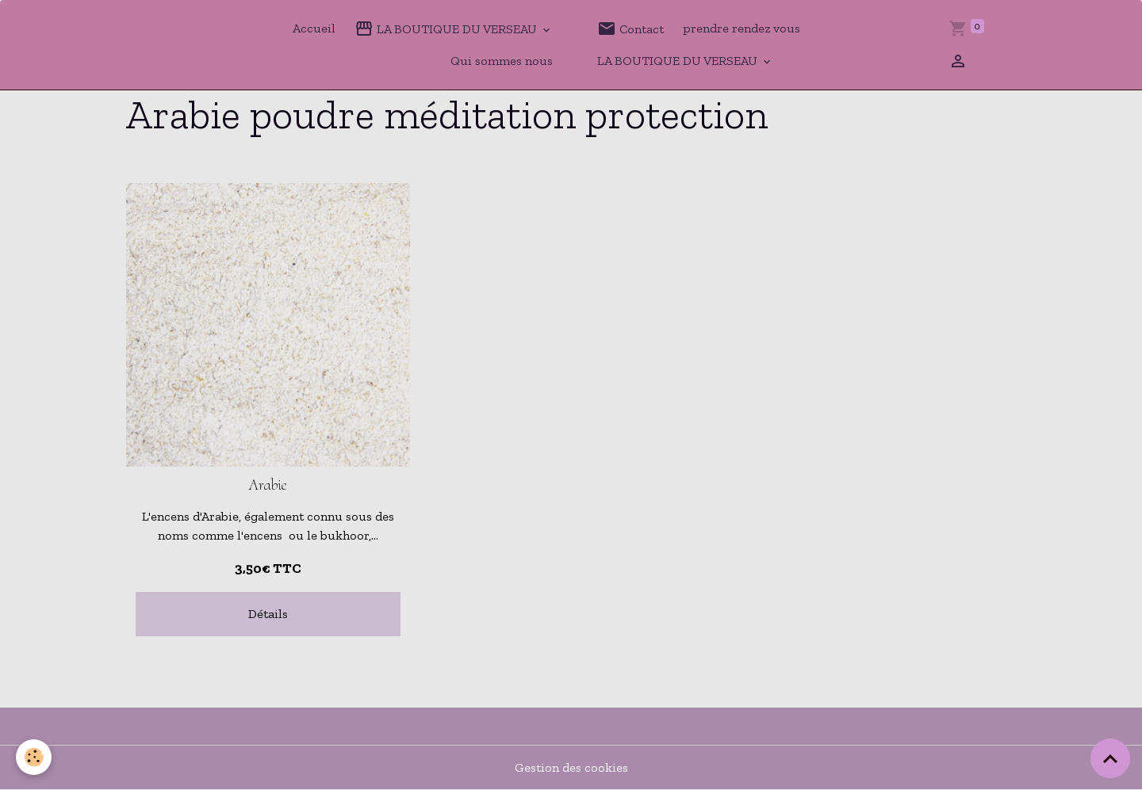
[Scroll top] (1110, 758)
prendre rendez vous (741, 28)
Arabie (268, 485)
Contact (630, 28)
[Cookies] (34, 757)
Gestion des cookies (571, 767)
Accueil (314, 28)
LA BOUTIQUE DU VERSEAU (447, 28)
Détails (268, 613)
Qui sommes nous (501, 60)
